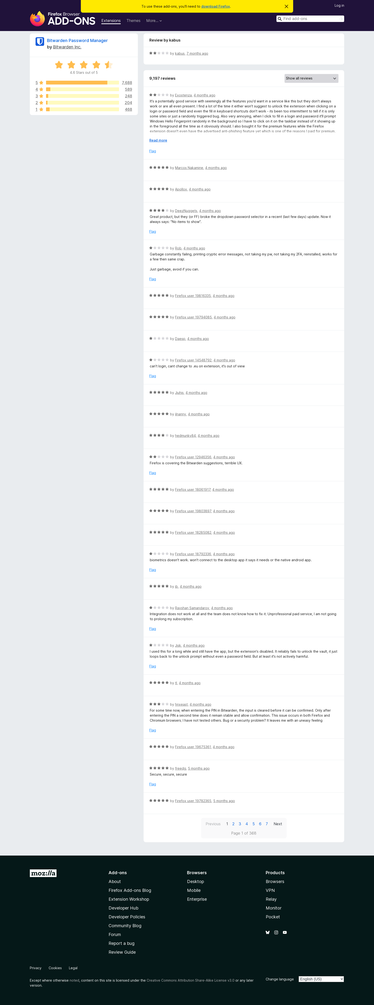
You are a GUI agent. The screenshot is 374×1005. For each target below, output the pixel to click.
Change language (280, 979)
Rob (178, 248)
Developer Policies (127, 916)
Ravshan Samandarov (192, 608)
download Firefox (215, 6)
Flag (152, 151)
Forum (115, 934)
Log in (339, 5)
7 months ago (197, 53)
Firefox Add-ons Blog (130, 890)
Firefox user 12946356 (193, 457)
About (115, 881)
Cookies (55, 968)
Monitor (273, 907)
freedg (180, 768)
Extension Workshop (129, 899)
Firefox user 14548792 (193, 360)
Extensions (111, 20)
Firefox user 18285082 (193, 532)
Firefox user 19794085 (193, 317)
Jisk (178, 645)
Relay (271, 899)
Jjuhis (179, 393)
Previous (213, 823)
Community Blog (125, 925)
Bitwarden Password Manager (77, 40)
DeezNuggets (186, 211)
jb (176, 586)
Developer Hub (123, 907)
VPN (270, 890)
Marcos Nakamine (189, 168)
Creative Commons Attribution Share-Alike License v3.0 (190, 980)
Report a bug (122, 943)
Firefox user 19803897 (193, 511)
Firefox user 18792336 (193, 554)
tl (176, 683)
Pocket (273, 916)
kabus (180, 53)
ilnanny (180, 414)
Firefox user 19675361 (193, 747)
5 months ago (199, 768)
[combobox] (310, 19)
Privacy (36, 968)
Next (278, 823)
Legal (73, 968)
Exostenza (183, 95)
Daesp (180, 339)
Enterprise (197, 899)
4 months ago (204, 95)
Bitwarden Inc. (67, 46)
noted (74, 980)
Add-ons (118, 872)
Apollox (181, 189)
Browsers (275, 881)
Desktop (195, 881)
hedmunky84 (185, 436)
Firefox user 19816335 (193, 296)
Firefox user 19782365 (193, 801)
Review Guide (122, 952)
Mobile (194, 890)
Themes (133, 20)
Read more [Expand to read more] (158, 140)
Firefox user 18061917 (192, 489)
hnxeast (181, 704)
